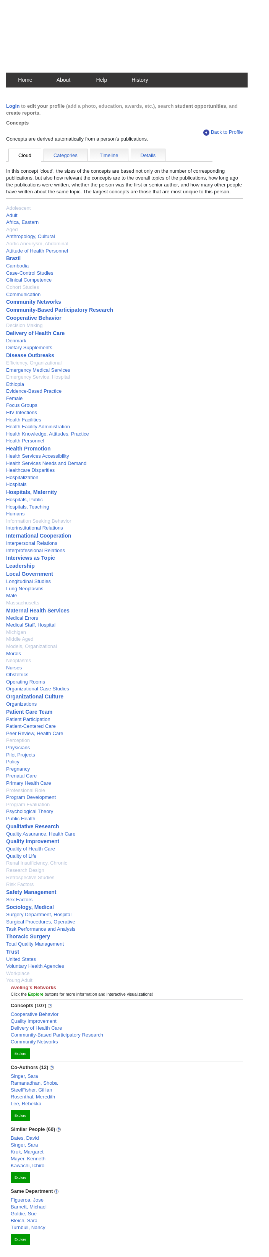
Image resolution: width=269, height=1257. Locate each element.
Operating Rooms (25, 682)
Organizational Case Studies (37, 689)
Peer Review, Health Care (34, 733)
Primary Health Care (28, 783)
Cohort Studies (22, 287)
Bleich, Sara (24, 1220)
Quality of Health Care (30, 849)
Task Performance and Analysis (40, 929)
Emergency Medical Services (38, 370)
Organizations (21, 704)
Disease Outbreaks (30, 355)
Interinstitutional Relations (34, 528)
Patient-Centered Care (31, 726)
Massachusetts (22, 603)
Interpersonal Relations (31, 543)
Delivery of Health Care (35, 333)
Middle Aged (20, 639)
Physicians (18, 747)
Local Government (29, 574)
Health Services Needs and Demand (46, 463)
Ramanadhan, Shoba (34, 1083)
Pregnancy (18, 769)
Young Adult (19, 980)
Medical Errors (22, 618)
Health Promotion (28, 448)
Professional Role (25, 790)
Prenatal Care (21, 776)
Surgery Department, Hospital (38, 914)
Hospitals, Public (24, 499)
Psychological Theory (29, 811)
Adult (12, 215)
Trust (12, 952)
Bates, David (25, 1138)
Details (148, 155)
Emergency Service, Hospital (38, 377)
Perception (18, 740)
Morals (13, 653)
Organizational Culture (34, 696)
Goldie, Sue (24, 1214)
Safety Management (31, 892)
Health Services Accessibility (37, 456)
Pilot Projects (20, 755)
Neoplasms (18, 660)
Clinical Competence (29, 280)
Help (101, 80)
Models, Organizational (31, 646)
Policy (12, 762)
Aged (12, 229)
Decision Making (24, 325)
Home (25, 80)
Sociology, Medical (30, 907)
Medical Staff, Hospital (30, 625)
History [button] (139, 80)
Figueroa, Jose (27, 1200)
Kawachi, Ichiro (27, 1165)
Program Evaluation (28, 804)
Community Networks (33, 302)
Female (14, 398)
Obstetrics (17, 674)
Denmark (16, 340)
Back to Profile (223, 132)
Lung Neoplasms (25, 588)
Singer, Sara (24, 1076)
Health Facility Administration (38, 426)
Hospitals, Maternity (31, 492)
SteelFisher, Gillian (31, 1090)
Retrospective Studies (30, 877)
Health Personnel (25, 441)
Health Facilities (23, 420)
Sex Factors (19, 899)
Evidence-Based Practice (34, 391)
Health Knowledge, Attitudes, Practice (47, 434)
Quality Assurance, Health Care (40, 834)
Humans (15, 514)
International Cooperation (38, 536)
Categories (65, 155)
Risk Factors (20, 884)
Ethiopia (15, 384)
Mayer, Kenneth (28, 1158)
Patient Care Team (29, 712)
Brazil (13, 258)
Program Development (31, 797)
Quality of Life (21, 856)
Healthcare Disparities (30, 470)
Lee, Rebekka (26, 1103)
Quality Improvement (32, 841)
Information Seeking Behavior (38, 521)
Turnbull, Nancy (28, 1227)
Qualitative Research (32, 826)
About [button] (64, 80)
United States (21, 959)
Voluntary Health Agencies (35, 966)
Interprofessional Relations (35, 550)
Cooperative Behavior (34, 318)
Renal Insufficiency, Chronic (36, 863)
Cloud (24, 155)
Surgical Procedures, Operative (40, 922)
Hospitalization (22, 477)
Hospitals (16, 484)
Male (11, 595)
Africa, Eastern (22, 222)
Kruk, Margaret (27, 1152)
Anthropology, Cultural (30, 236)
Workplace (17, 973)
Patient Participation (28, 719)
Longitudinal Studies (28, 581)
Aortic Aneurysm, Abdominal (37, 243)
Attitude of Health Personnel (37, 251)
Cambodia (17, 266)
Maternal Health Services (38, 610)
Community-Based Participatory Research (59, 310)
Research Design (25, 870)
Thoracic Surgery (28, 936)
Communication (23, 294)
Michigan (16, 632)
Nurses (14, 668)
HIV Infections (21, 412)
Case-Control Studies (29, 273)
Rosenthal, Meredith (33, 1097)
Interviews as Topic (30, 558)
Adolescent (18, 208)
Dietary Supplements (29, 347)
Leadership (20, 566)
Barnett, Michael (29, 1207)
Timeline (109, 155)
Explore (20, 1054)
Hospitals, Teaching (27, 507)
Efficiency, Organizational (34, 363)
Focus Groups (21, 405)
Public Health (21, 818)
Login (12, 106)
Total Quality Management (35, 944)
